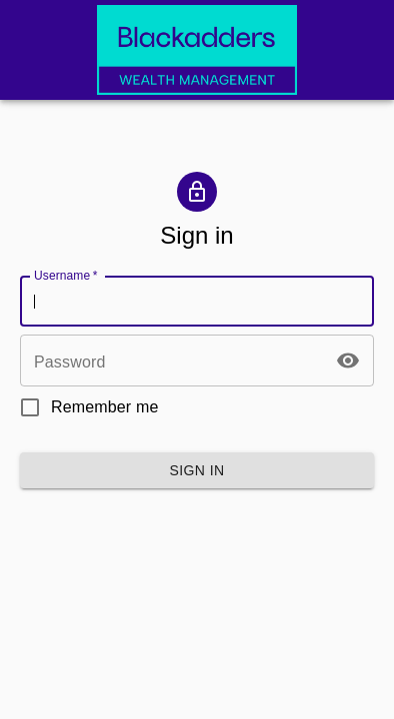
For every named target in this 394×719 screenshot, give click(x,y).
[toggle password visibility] (348, 360)
